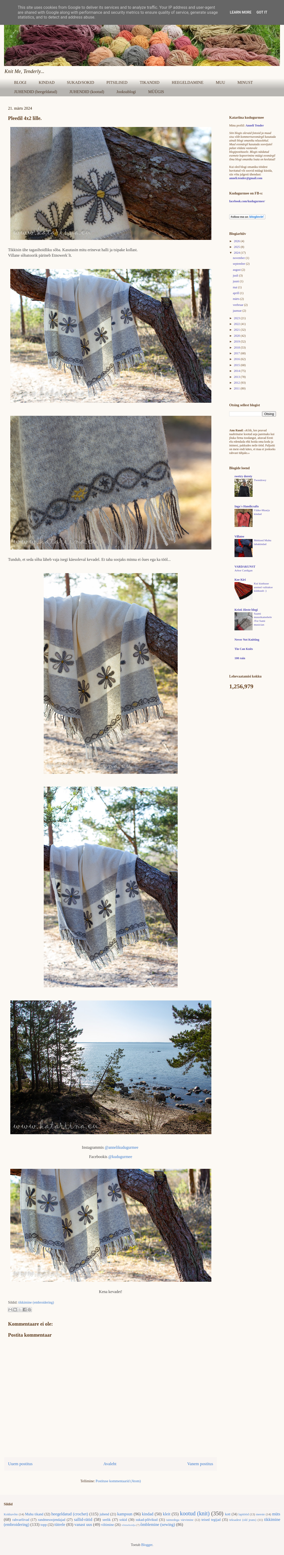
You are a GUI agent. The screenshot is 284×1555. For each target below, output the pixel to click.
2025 (237, 247)
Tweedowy (260, 480)
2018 (237, 347)
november (239, 258)
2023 (237, 318)
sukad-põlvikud (147, 1520)
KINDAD (47, 82)
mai (235, 287)
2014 (237, 371)
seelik (107, 1520)
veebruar (238, 305)
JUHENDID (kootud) (86, 92)
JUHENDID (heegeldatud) (35, 92)
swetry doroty (243, 476)
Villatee (239, 536)
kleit (166, 1514)
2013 (237, 377)
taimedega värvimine (180, 1520)
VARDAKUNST (244, 566)
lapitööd (244, 1514)
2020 (237, 335)
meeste (260, 1514)
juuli (236, 275)
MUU (220, 82)
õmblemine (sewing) (157, 1524)
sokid (123, 1520)
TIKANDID (149, 82)
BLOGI (20, 82)
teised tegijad (210, 1520)
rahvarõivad (20, 1520)
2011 (237, 388)
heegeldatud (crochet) (69, 1514)
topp (43, 1525)
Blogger (146, 1545)
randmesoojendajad (51, 1520)
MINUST (245, 82)
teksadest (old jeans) (242, 1520)
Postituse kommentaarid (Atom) (118, 1481)
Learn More (240, 12)
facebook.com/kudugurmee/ (247, 201)
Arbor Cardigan (243, 570)
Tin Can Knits (243, 649)
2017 (237, 353)
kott (227, 1514)
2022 (237, 324)
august (237, 270)
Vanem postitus (200, 1463)
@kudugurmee (120, 1157)
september (239, 263)
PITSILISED (116, 82)
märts (236, 299)
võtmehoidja (128, 1524)
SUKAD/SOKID (80, 82)
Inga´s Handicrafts (246, 506)
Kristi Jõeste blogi (246, 610)
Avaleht (109, 1463)
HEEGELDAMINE (187, 82)
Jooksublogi (126, 92)
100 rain (239, 658)
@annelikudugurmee (121, 1147)
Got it (261, 12)
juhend (104, 1514)
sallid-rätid (83, 1519)
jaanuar (237, 310)
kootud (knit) (195, 1513)
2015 (237, 365)
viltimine (107, 1525)
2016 (237, 359)
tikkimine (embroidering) (36, 1302)
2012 (237, 382)
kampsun (124, 1514)
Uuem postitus (20, 1463)
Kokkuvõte (11, 1514)
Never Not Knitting (246, 639)
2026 (237, 241)
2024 (237, 252)
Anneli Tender (255, 125)
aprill (236, 293)
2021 (237, 329)
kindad (148, 1514)
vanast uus (83, 1524)
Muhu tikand (34, 1514)
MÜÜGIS (156, 92)
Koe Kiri (240, 579)
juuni (236, 281)
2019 (237, 341)
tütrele (60, 1524)
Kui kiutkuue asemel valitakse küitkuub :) (263, 587)
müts (276, 1514)
